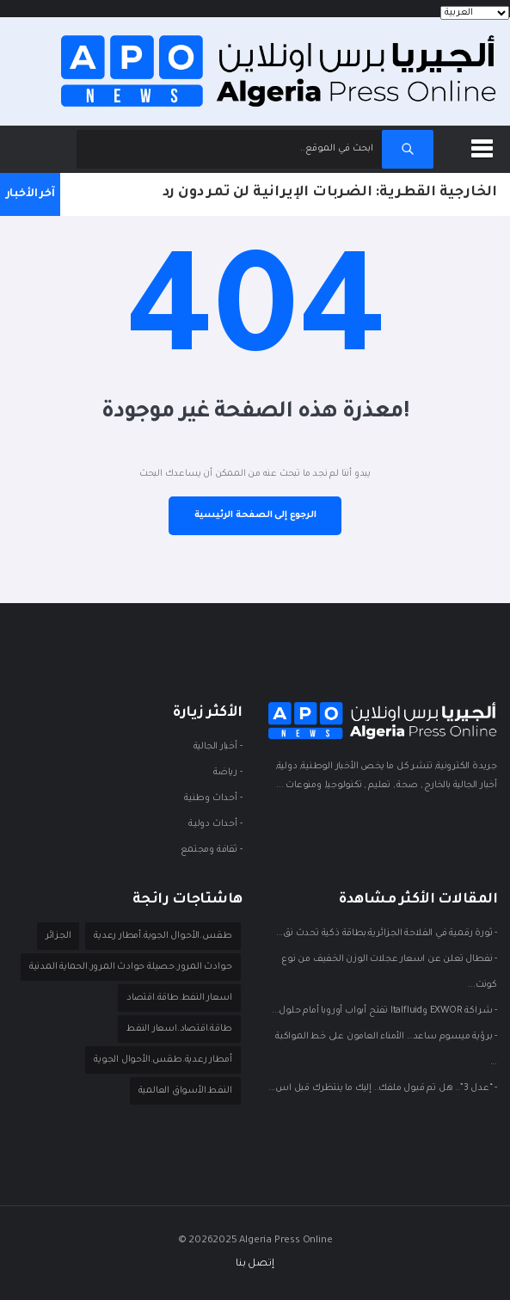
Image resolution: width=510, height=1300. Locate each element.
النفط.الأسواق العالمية (185, 1091)
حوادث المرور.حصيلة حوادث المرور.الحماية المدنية (130, 967)
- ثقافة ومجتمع (211, 850)
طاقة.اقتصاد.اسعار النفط (178, 1029)
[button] (485, 145)
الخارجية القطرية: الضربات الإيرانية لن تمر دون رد (330, 192)
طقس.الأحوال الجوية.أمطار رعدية (162, 936)
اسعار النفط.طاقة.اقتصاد (178, 998)
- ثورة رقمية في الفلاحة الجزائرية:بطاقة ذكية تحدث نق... (386, 933)
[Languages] (474, 13)
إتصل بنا (254, 1264)
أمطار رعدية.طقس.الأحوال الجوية (162, 1060)
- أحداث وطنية (213, 798)
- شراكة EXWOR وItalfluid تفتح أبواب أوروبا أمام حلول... (384, 1011)
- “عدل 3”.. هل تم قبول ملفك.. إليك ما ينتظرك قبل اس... (382, 1088)
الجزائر (58, 936)
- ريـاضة (227, 772)
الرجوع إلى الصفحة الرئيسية (255, 515)
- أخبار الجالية (218, 747)
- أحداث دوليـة (215, 824)
